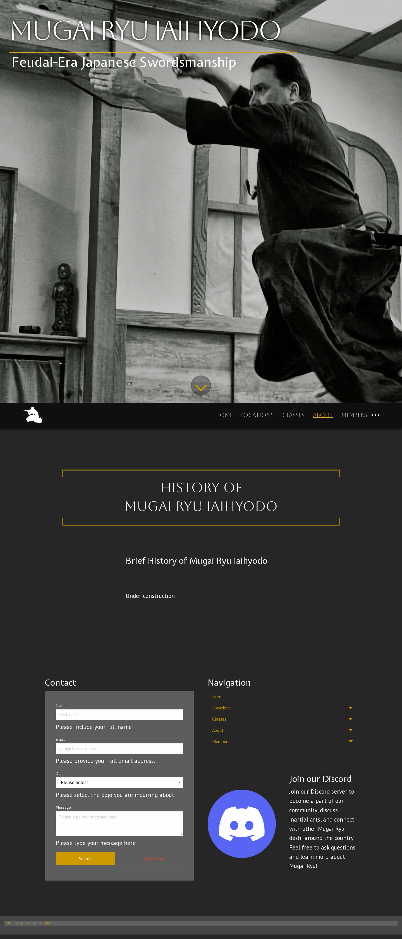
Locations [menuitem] (221, 708)
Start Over (154, 858)
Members (354, 415)
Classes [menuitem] (219, 719)
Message (63, 807)
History (45, 923)
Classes (293, 415)
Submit (85, 858)
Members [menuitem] (220, 741)
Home (224, 415)
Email (60, 739)
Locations (257, 415)
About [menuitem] (218, 730)
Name (61, 705)
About (323, 415)
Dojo (60, 773)
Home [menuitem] (218, 696)
